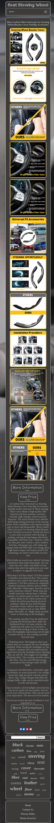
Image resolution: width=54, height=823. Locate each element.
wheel (16, 788)
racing (15, 768)
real (25, 777)
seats (14, 764)
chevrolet (39, 768)
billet (35, 752)
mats (40, 745)
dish (42, 778)
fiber (15, 777)
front (42, 751)
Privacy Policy (28, 814)
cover (26, 767)
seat (41, 762)
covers (16, 783)
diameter (34, 778)
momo (29, 794)
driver (18, 795)
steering (36, 756)
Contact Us (28, 809)
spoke (15, 774)
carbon (18, 750)
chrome (30, 745)
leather (30, 782)
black (18, 744)
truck (23, 772)
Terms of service (28, 818)
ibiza (28, 751)
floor (28, 789)
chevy (30, 763)
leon (13, 757)
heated (22, 764)
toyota (40, 774)
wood (21, 757)
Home (28, 805)
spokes (32, 773)
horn (37, 789)
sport (42, 784)
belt (38, 795)
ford (44, 790)
